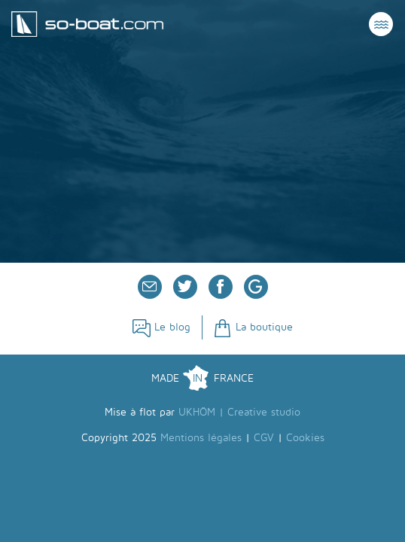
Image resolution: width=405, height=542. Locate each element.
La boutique (253, 327)
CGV (264, 437)
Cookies (305, 437)
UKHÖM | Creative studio (239, 412)
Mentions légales (201, 437)
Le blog (161, 327)
